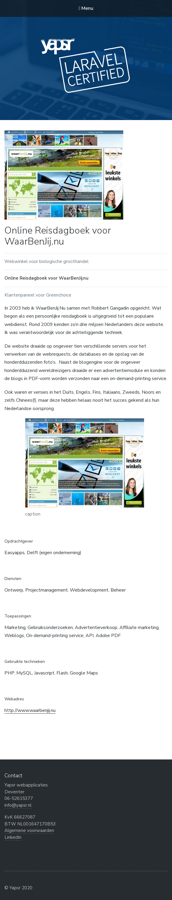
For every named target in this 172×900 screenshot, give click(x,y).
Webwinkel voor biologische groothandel (46, 261)
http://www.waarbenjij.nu (30, 710)
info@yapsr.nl (17, 805)
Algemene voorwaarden (29, 830)
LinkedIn (12, 837)
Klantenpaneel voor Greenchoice (37, 295)
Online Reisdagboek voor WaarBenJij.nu (46, 278)
